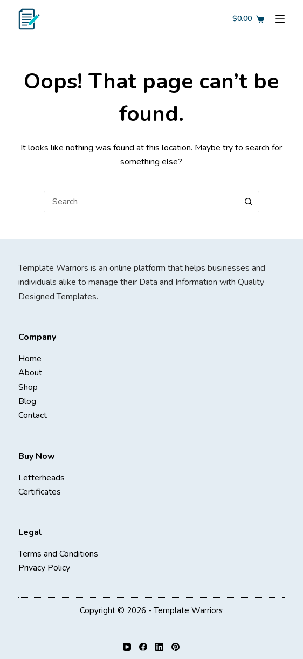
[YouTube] (127, 647)
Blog (27, 401)
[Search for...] (141, 201)
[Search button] (248, 201)
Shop (28, 387)
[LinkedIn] (159, 647)
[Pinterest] (175, 647)
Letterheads (41, 478)
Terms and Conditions (58, 554)
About (30, 373)
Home (30, 359)
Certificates (39, 492)
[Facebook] (143, 647)
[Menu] (280, 19)
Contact (32, 415)
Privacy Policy (44, 568)
